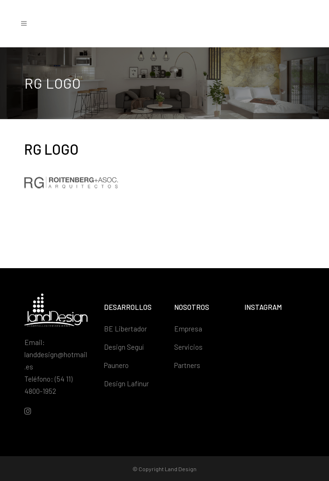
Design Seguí (124, 347)
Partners (187, 365)
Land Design (181, 469)
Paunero (116, 365)
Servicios (188, 347)
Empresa (188, 328)
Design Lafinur (126, 383)
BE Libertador (125, 328)
